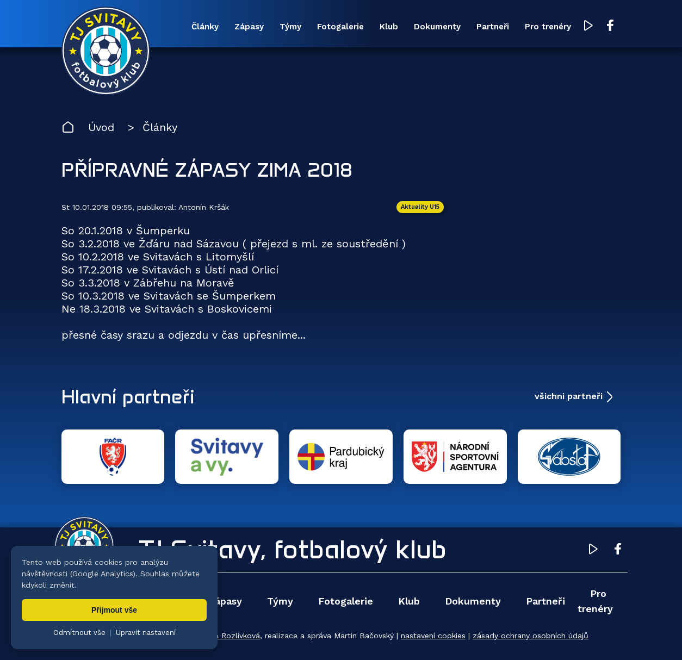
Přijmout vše (114, 610)
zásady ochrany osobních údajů (530, 635)
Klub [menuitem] (389, 27)
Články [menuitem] (205, 27)
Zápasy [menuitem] (249, 27)
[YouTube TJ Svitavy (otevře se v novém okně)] (588, 26)
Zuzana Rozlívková (226, 635)
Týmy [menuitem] (290, 27)
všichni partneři (569, 396)
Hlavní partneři (128, 396)
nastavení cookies (433, 635)
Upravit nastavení (146, 632)
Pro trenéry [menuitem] (548, 27)
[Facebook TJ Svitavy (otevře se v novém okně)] (610, 26)
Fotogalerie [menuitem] (340, 27)
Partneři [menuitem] (492, 27)
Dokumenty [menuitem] (437, 27)
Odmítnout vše (79, 632)
